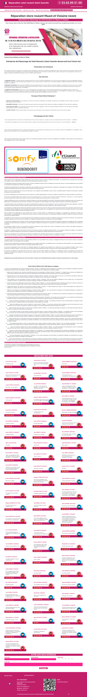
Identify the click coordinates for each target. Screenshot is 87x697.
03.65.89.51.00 (25, 688)
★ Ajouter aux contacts (62, 682)
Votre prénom (34, 657)
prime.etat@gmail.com (25, 686)
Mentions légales (8, 675)
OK (68, 694)
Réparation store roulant (77, 6)
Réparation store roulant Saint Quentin (13, 6)
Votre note (60, 657)
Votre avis (7, 662)
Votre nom (7, 657)
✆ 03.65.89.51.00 (70, 2)
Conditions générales (29, 675)
